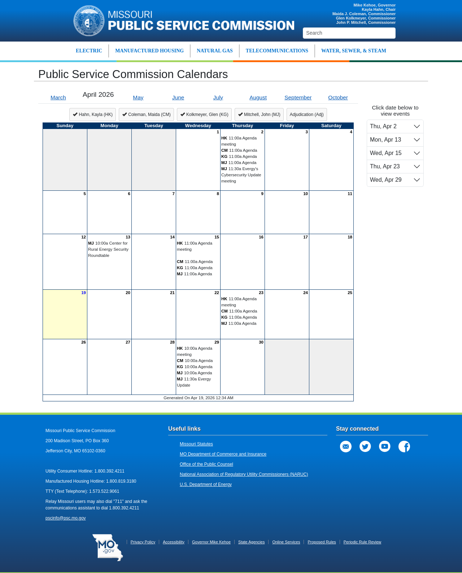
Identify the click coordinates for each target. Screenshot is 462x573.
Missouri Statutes (196, 444)
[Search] (349, 33)
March (58, 97)
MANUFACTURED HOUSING (149, 50)
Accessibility (173, 542)
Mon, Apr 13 (385, 140)
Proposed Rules (322, 542)
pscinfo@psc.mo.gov (65, 518)
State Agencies (251, 542)
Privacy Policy (143, 542)
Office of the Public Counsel (206, 464)
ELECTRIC (89, 50)
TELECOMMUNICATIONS (277, 50)
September (297, 97)
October (338, 97)
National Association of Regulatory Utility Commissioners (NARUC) (244, 474)
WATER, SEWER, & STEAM (353, 50)
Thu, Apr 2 (383, 126)
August (258, 97)
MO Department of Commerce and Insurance (223, 454)
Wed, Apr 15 (386, 153)
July (218, 97)
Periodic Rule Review (363, 542)
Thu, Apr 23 (385, 166)
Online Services (286, 542)
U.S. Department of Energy (206, 484)
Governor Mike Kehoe (211, 542)
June (178, 97)
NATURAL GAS (215, 50)
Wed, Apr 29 (386, 180)
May (138, 97)
